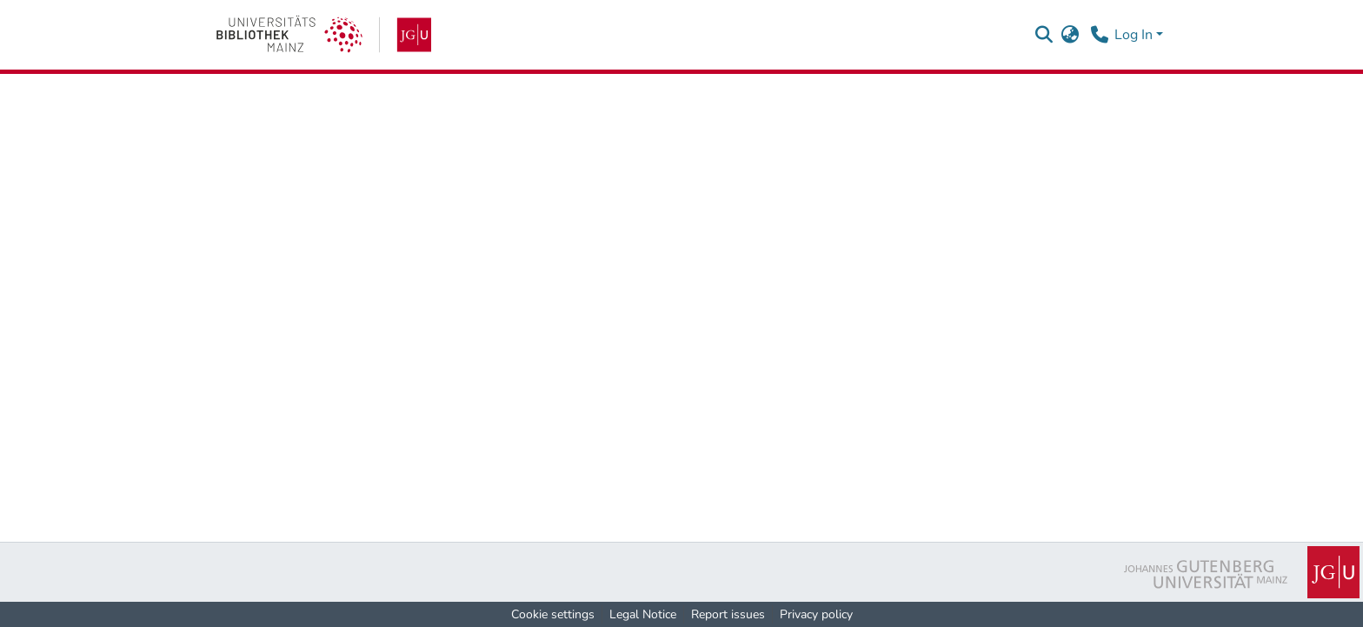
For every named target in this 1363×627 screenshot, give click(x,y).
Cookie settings (553, 614)
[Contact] (1099, 34)
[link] (324, 35)
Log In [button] (1135, 34)
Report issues (728, 614)
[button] (1043, 34)
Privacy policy (816, 614)
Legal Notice (642, 614)
